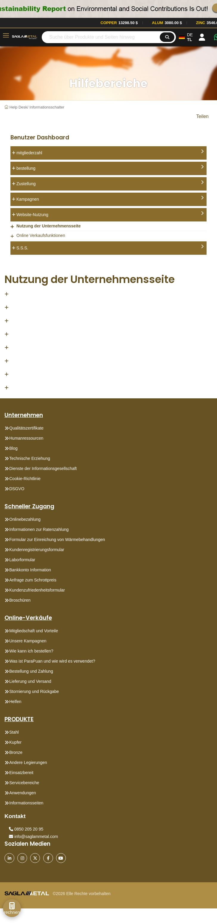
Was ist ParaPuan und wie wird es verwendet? (52, 661)
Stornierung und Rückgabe (34, 691)
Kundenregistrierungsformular (36, 549)
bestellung (110, 168)
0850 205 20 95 (26, 829)
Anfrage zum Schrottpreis (32, 580)
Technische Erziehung (29, 458)
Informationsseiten (26, 803)
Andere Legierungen (28, 762)
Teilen (202, 116)
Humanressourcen (26, 438)
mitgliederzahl (110, 152)
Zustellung (110, 183)
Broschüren (20, 600)
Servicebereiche (24, 782)
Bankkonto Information (30, 569)
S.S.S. (110, 247)
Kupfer (15, 742)
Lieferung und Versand (30, 681)
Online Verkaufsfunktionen (40, 235)
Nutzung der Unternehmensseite (48, 226)
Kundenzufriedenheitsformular (37, 590)
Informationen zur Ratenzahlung (39, 529)
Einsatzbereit (21, 772)
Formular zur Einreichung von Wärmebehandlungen (57, 539)
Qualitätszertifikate (26, 428)
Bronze (15, 752)
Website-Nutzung (110, 214)
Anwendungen (22, 792)
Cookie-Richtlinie (25, 478)
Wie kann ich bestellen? (31, 651)
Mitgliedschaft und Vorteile (33, 630)
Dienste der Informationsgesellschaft (43, 468)
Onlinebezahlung (25, 519)
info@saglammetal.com (33, 836)
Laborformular (22, 559)
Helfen (15, 701)
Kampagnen (110, 199)
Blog (13, 448)
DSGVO (16, 488)
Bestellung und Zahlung (31, 671)
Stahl (14, 732)
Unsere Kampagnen (27, 641)
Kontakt (15, 816)
